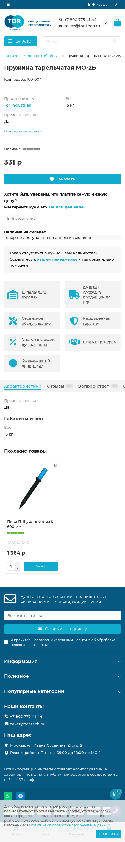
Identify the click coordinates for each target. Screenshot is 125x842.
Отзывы (60, 386)
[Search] (82, 41)
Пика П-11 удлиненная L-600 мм (31, 524)
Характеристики (22, 386)
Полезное (62, 676)
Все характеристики (23, 131)
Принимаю (108, 834)
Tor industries (17, 105)
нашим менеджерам (57, 259)
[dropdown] (8, 5)
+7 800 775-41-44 (76, 19)
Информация (62, 661)
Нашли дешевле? (67, 207)
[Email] (62, 615)
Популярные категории (62, 691)
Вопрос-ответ (98, 386)
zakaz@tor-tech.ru (78, 26)
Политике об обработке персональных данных (69, 825)
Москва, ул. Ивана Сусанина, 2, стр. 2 (46, 745)
